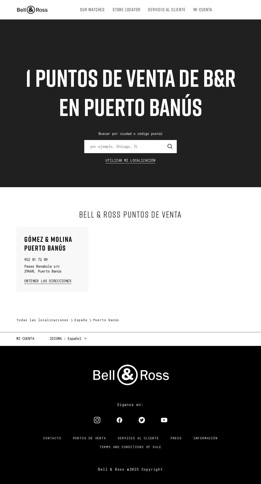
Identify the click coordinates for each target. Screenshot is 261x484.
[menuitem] (92, 9)
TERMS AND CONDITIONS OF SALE (130, 447)
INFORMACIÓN (206, 438)
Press (176, 438)
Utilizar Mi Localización (130, 160)
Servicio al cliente (138, 438)
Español (74, 338)
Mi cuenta (25, 338)
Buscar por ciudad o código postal (131, 133)
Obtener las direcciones (47, 280)
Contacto (52, 438)
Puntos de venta (89, 438)
